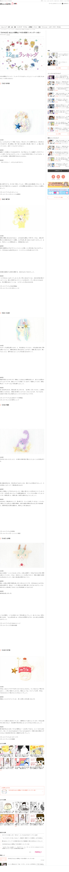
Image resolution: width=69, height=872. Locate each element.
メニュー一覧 (66, 0)
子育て (42, 0)
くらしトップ (4, 27)
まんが (55, 0)
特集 (49, 50)
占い (58, 0)
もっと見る (58, 67)
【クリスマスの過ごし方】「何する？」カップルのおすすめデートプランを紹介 (20, 835)
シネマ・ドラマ (52, 27)
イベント (35, 27)
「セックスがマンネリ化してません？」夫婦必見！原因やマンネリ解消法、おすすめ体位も (22, 838)
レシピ (48, 0)
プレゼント (61, 0)
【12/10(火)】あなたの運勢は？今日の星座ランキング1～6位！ (16, 844)
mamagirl (8, 34)
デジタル (59, 27)
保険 (15, 27)
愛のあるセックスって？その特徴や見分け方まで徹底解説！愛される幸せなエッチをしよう (22, 841)
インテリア (19, 27)
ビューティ (52, 0)
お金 (12, 27)
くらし (45, 0)
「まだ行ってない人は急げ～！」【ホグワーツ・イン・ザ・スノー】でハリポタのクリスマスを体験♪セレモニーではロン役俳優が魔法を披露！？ (23, 848)
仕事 (9, 27)
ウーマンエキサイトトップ (55, 3)
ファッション (45, 27)
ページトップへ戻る (58, 197)
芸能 (39, 27)
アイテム (25, 27)
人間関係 (30, 27)
